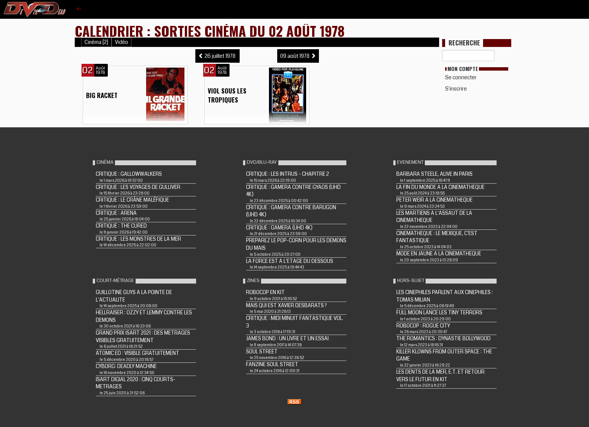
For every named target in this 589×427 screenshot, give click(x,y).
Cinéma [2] (96, 42)
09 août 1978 (298, 56)
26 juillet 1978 (217, 56)
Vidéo (121, 42)
